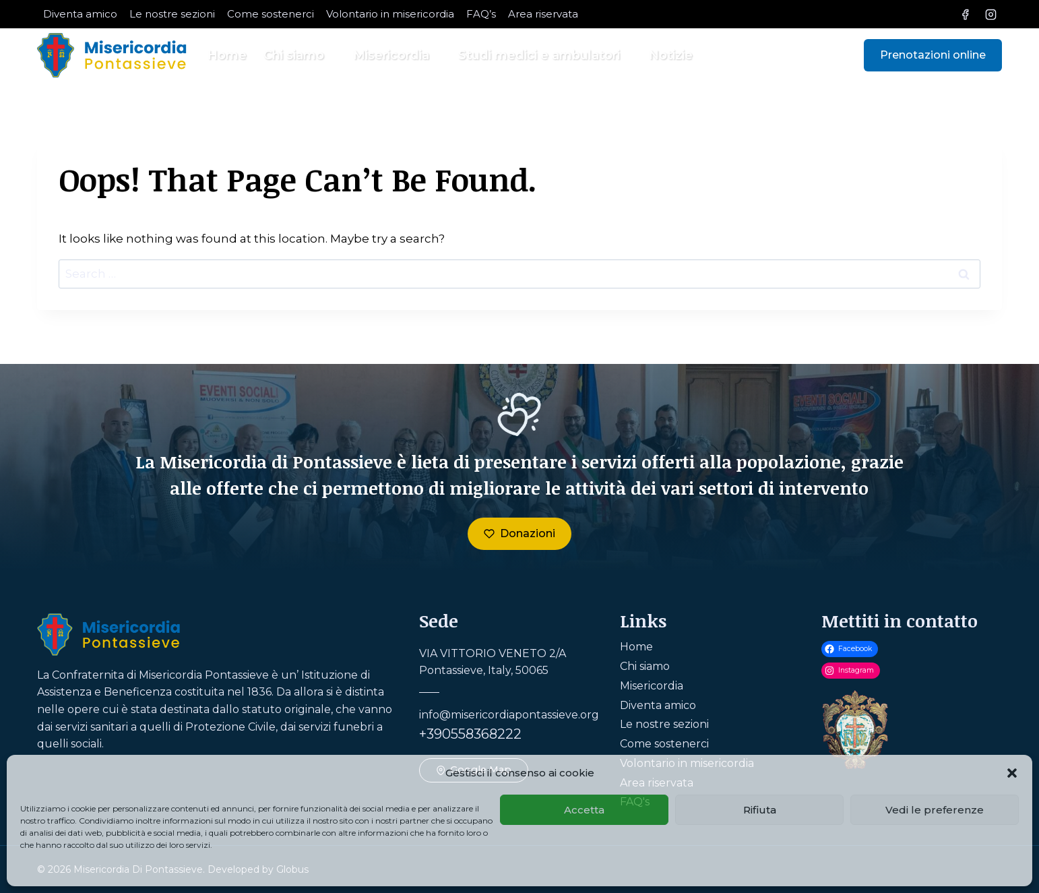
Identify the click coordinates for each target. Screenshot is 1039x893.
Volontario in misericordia (390, 13)
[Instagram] (990, 14)
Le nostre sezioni (172, 13)
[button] (1012, 773)
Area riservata (543, 13)
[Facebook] (965, 14)
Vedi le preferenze (934, 809)
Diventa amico (80, 13)
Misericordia (651, 685)
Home (227, 55)
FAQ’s (481, 13)
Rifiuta (759, 809)
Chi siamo (645, 666)
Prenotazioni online (933, 55)
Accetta (584, 809)
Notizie (671, 55)
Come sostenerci (270, 13)
